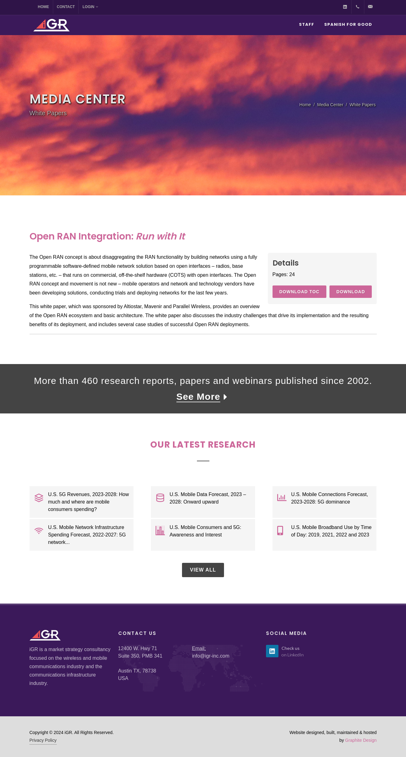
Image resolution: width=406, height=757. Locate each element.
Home (43, 7)
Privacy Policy (43, 740)
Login (90, 7)
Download (350, 291)
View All (203, 569)
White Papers (362, 104)
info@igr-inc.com (210, 656)
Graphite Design (360, 740)
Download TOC (299, 291)
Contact (66, 7)
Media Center (330, 104)
